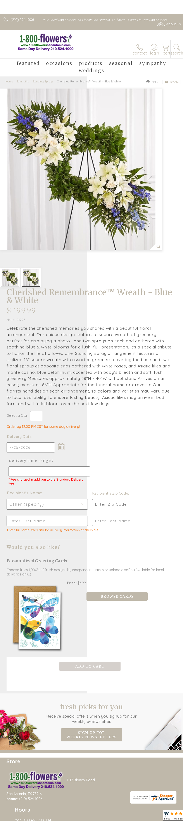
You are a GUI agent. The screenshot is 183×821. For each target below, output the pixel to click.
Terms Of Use (117, 808)
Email (171, 82)
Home (9, 81)
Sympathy (22, 81)
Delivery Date (106, 335)
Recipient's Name (111, 399)
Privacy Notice (142, 808)
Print (153, 82)
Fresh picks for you (91, 592)
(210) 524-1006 (22, 19)
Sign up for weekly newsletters (92, 614)
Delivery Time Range (108, 363)
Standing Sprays (42, 81)
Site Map (165, 808)
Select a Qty (104, 313)
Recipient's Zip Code (155, 400)
